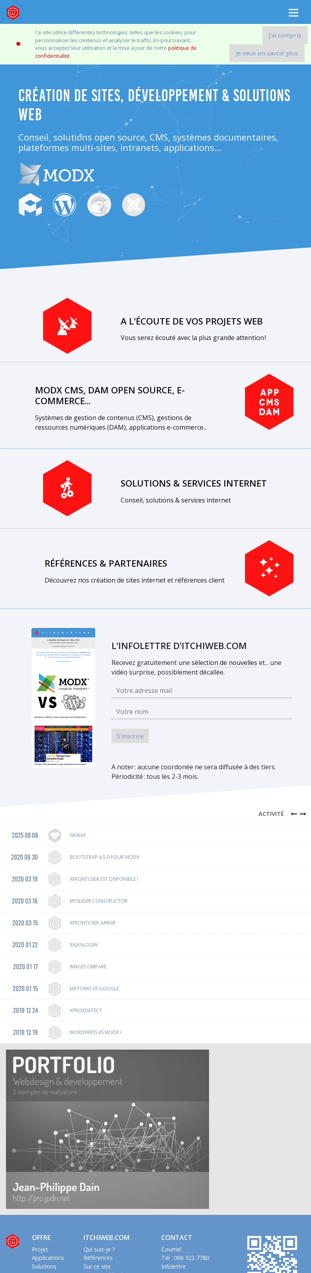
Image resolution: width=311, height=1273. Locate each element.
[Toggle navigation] (293, 13)
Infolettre (173, 1266)
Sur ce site (97, 1266)
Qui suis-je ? (99, 1249)
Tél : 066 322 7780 (185, 1257)
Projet (40, 1249)
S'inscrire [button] (130, 736)
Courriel (171, 1249)
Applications (48, 1257)
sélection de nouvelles (224, 662)
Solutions (44, 1266)
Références (98, 1257)
